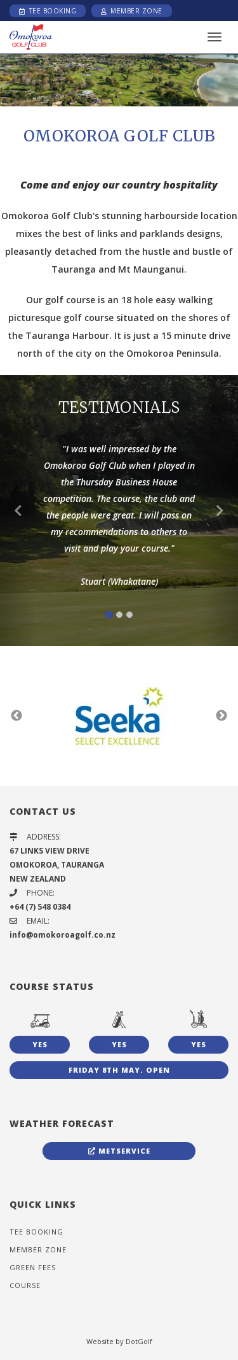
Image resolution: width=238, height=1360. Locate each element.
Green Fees (33, 1267)
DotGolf (139, 1341)
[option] (119, 80)
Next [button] (221, 716)
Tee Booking (47, 10)
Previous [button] (16, 716)
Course (25, 1285)
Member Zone (131, 10)
